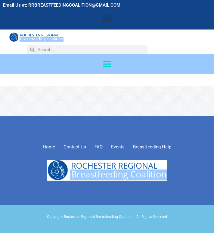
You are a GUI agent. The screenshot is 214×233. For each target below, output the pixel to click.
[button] (107, 18)
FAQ (99, 147)
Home (49, 147)
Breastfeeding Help (152, 147)
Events (118, 147)
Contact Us (75, 147)
